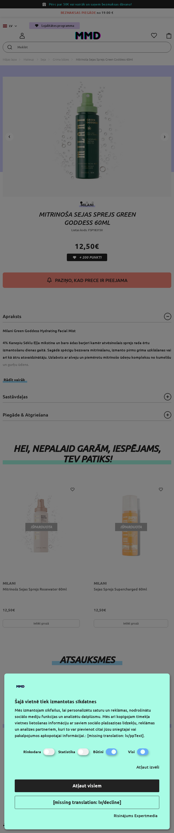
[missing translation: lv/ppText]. (116, 735)
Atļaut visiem (87, 785)
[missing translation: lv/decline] (87, 802)
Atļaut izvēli (147, 767)
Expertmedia (145, 815)
